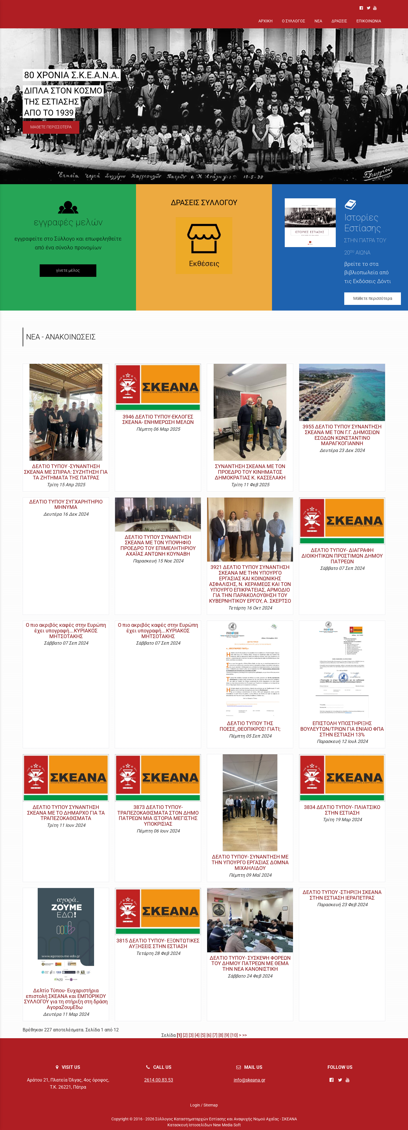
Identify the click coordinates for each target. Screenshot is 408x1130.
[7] (214, 1035)
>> (244, 1035)
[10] (234, 1035)
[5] (203, 1035)
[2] (185, 1035)
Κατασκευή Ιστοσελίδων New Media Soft (204, 1125)
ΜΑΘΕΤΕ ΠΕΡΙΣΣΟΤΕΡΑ (51, 127)
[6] (209, 1035)
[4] (197, 1035)
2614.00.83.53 (158, 1080)
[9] (226, 1035)
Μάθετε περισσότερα (372, 298)
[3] (191, 1035)
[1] (179, 1035)
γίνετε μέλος (68, 270)
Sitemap (210, 1105)
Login (195, 1105)
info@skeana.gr (249, 1080)
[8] (220, 1035)
